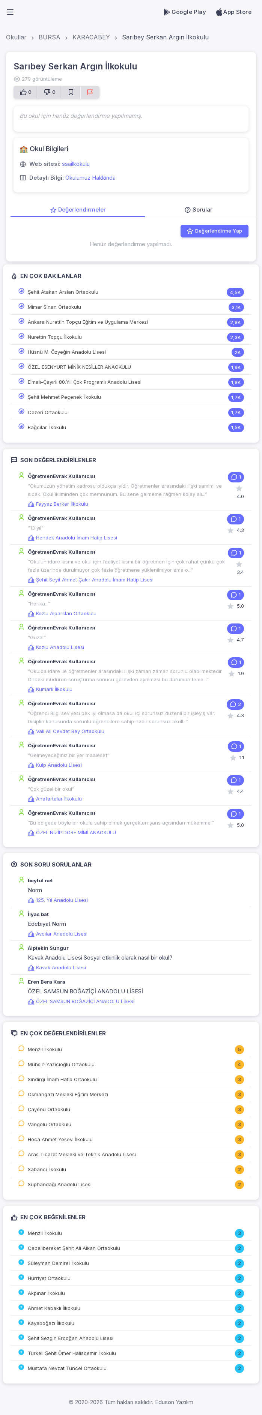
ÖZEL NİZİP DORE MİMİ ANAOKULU (72, 832)
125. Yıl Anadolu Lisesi (58, 900)
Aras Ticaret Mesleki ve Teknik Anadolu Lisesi (82, 1154)
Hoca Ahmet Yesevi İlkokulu (60, 1139)
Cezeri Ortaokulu (48, 412)
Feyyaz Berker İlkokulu (58, 504)
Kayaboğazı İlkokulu (51, 1323)
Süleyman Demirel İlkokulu (58, 1263)
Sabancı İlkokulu (47, 1169)
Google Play (184, 12)
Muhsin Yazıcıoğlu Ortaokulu (61, 1064)
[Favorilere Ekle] (71, 92)
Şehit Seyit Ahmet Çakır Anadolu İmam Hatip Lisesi (91, 580)
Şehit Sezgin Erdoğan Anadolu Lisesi (70, 1338)
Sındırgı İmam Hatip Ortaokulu (62, 1079)
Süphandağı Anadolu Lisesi (60, 1184)
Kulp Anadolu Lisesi (55, 765)
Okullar (16, 37)
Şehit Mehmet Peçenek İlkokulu (64, 397)
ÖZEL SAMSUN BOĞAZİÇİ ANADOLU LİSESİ (81, 1001)
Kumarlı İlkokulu (50, 689)
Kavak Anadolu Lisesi (57, 967)
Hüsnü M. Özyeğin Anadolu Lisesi (67, 352)
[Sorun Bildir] (89, 92)
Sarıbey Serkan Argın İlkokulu (165, 37)
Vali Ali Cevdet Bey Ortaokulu (66, 731)
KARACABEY (91, 37)
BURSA (49, 37)
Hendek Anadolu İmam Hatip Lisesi (72, 538)
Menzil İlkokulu (45, 1049)
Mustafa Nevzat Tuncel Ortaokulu (67, 1368)
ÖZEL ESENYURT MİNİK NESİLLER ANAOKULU (79, 367)
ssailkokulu (76, 163)
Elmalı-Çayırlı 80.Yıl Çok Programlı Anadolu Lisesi (85, 382)
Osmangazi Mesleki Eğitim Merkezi (68, 1094)
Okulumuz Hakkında (90, 177)
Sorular (198, 209)
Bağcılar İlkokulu (47, 427)
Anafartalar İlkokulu (55, 799)
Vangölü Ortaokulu (49, 1124)
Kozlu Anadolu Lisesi (56, 647)
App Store (233, 12)
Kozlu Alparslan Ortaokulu (62, 613)
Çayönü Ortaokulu (49, 1109)
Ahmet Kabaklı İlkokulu (54, 1308)
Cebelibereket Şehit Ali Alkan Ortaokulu (74, 1248)
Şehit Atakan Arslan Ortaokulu (63, 292)
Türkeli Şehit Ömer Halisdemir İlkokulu (72, 1353)
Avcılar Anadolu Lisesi (57, 934)
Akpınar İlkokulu (46, 1293)
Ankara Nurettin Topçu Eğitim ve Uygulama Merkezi (88, 322)
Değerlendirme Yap (214, 231)
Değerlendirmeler (78, 209)
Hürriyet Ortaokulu (49, 1278)
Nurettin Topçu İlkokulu (55, 337)
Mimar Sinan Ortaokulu (54, 307)
